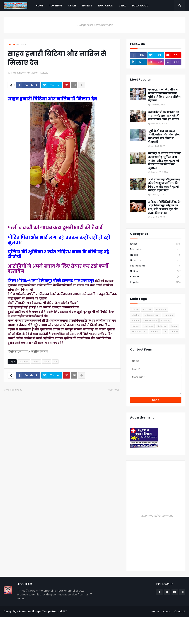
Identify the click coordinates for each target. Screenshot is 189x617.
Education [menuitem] (105, 5)
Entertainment (152, 314)
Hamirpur (168, 314)
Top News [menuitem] (55, 5)
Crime (36, 361)
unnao (174, 331)
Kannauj (165, 320)
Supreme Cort (139, 331)
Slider (46, 361)
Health (155, 255)
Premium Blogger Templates (37, 611)
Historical (155, 260)
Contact (179, 611)
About (167, 611)
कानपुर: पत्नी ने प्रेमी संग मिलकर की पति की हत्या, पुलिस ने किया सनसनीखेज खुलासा (164, 95)
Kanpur (135, 326)
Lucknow (148, 326)
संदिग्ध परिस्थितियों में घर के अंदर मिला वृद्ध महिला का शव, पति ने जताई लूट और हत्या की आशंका (164, 207)
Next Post (113, 389)
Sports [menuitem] (87, 5)
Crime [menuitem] (72, 5)
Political (155, 277)
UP (55, 361)
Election (136, 314)
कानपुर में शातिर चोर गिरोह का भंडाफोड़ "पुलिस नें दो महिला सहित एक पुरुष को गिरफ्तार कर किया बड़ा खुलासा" (164, 161)
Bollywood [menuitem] (140, 5)
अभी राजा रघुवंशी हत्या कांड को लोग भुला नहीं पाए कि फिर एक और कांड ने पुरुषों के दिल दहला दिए (164, 185)
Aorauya (22, 44)
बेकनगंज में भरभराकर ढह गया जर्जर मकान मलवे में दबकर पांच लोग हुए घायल (163, 115)
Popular (155, 282)
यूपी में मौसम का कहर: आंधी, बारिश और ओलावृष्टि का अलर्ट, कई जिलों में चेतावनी (164, 136)
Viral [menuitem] (122, 5)
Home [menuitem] (39, 5)
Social (174, 326)
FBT (65, 611)
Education (155, 249)
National (155, 271)
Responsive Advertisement (156, 515)
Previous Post (14, 389)
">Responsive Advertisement (94, 25)
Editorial (147, 309)
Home (11, 44)
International (155, 266)
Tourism (155, 331)
